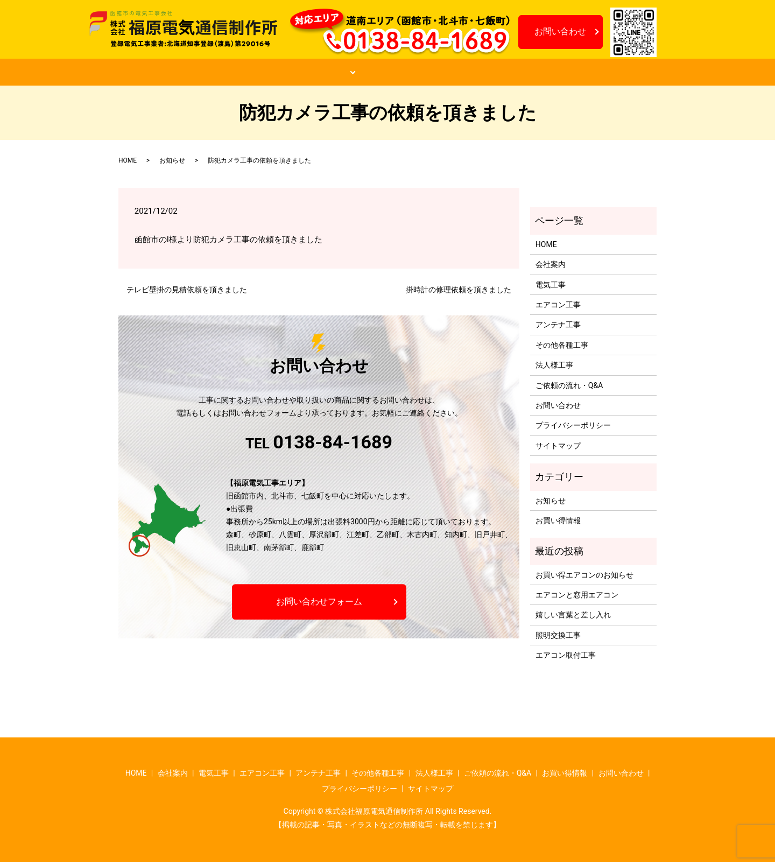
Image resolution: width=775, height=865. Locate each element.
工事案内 (315, 73)
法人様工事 (554, 368)
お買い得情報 (518, 73)
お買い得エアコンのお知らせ (584, 577)
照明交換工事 (558, 638)
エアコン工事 (558, 308)
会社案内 (240, 73)
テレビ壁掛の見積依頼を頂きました (186, 292)
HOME (169, 73)
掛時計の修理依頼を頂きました (458, 292)
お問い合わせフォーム (319, 605)
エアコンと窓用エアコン (577, 598)
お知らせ (602, 73)
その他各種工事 (562, 347)
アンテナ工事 (558, 328)
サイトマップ (558, 448)
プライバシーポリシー (573, 428)
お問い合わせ (560, 31)
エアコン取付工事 (566, 658)
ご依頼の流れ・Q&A (416, 73)
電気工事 (551, 287)
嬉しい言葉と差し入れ (573, 618)
